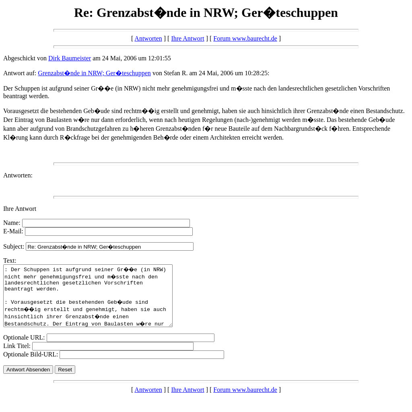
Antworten (148, 38)
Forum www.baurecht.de (245, 38)
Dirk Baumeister (69, 58)
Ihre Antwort (187, 38)
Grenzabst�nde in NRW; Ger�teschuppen (94, 73)
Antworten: (18, 175)
